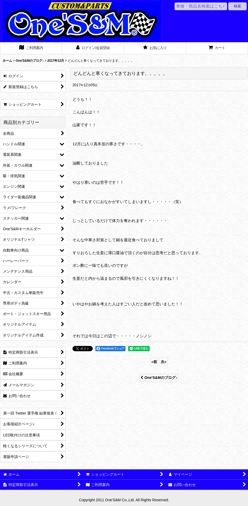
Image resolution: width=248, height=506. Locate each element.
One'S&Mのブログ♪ (158, 377)
